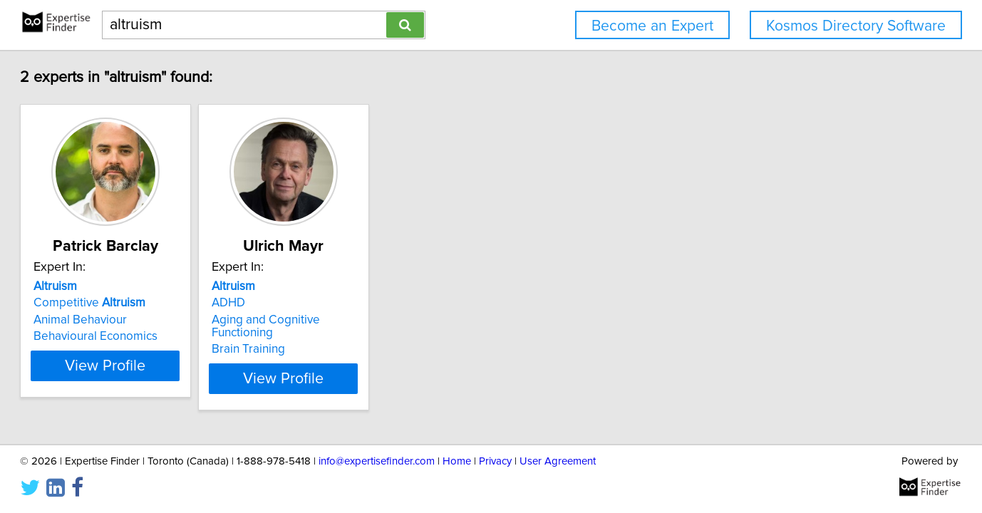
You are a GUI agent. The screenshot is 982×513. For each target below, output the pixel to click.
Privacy (495, 461)
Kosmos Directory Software (856, 26)
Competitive (89, 302)
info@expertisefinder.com (377, 461)
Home (457, 461)
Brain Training (248, 349)
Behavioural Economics (95, 336)
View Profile (105, 366)
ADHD (228, 302)
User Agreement (558, 461)
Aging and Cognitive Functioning (266, 326)
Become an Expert (652, 26)
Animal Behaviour (80, 320)
